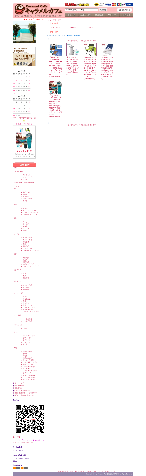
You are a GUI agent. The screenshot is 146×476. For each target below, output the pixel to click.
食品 (15, 189)
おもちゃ (26, 303)
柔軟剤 (25, 354)
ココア (25, 226)
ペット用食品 (27, 321)
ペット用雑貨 (27, 319)
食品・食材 (26, 192)
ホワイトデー (27, 338)
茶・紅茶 (26, 224)
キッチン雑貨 (27, 238)
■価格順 (69, 35)
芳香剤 (25, 356)
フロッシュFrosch (29, 375)
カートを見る (18, 450)
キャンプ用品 (27, 285)
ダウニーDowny (28, 364)
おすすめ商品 (19, 385)
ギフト (25, 201)
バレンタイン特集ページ (23, 390)
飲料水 (25, 230)
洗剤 (15, 348)
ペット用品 (17, 315)
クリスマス (26, 340)
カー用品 (26, 287)
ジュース (26, 228)
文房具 (25, 260)
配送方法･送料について (95, 471)
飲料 (15, 218)
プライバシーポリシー (109, 471)
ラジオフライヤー (29, 307)
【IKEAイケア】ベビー (31, 312)
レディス (26, 328)
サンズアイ (26, 179)
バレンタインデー (29, 336)
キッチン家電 (27, 240)
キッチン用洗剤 (28, 360)
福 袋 (25, 344)
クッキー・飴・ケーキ (30, 212)
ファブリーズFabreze (30, 371)
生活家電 (26, 278)
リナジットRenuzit (29, 377)
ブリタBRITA (27, 248)
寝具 (24, 274)
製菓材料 (26, 197)
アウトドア (17, 281)
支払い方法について (80, 471)
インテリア (17, 270)
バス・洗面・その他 (30, 362)
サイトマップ (19, 383)
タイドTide (26, 369)
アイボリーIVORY (29, 379)
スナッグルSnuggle (29, 366)
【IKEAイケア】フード (31, 214)
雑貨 (15, 254)
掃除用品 (26, 246)
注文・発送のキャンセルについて (26, 393)
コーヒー (26, 222)
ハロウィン (26, 342)
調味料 (25, 194)
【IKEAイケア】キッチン (31, 250)
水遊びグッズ (27, 305)
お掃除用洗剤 (27, 358)
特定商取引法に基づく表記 (65, 471)
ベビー (25, 297)
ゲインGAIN (27, 373)
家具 (24, 276)
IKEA (17, 168)
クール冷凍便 (27, 199)
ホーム (49, 20)
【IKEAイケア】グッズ (31, 266)
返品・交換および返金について (25, 395)
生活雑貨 (26, 258)
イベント (17, 332)
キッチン (17, 234)
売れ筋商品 (18, 388)
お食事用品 (26, 299)
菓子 (15, 204)
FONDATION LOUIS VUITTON (25, 183)
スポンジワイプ (28, 264)
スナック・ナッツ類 (30, 210)
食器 (24, 244)
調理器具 (26, 242)
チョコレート (27, 208)
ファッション (18, 325)
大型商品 (26, 289)
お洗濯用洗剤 (27, 351)
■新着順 (77, 35)
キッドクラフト (28, 309)
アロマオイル (18, 171)
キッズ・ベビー (19, 293)
